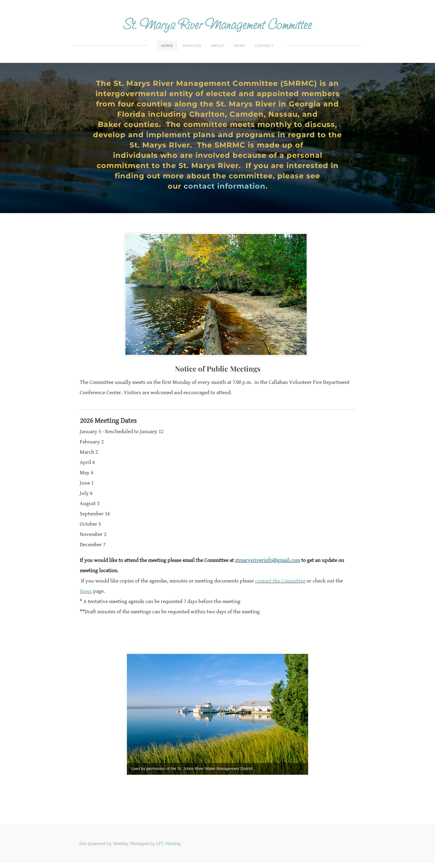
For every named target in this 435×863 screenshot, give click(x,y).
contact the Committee (280, 581)
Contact (264, 46)
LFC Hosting (168, 843)
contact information (225, 186)
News (240, 46)
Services (191, 46)
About (217, 46)
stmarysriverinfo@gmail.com (267, 560)
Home (167, 46)
